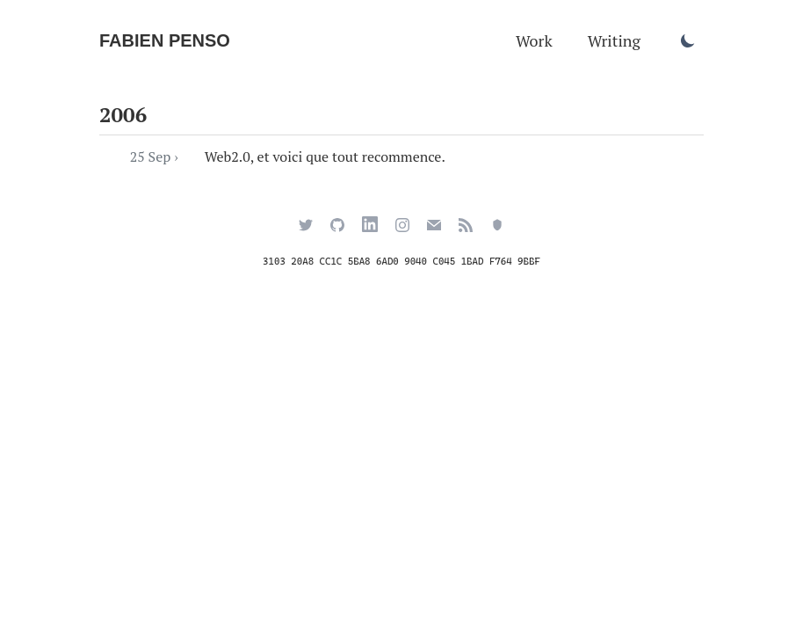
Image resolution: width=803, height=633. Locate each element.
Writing (614, 40)
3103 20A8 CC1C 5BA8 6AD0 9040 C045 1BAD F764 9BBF (401, 261)
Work (534, 40)
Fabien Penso (164, 40)
